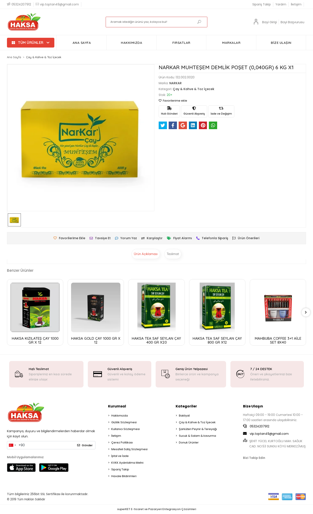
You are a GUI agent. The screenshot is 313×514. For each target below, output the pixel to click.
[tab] (146, 254)
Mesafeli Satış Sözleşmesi (129, 449)
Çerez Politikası (122, 442)
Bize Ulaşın (253, 406)
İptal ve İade (120, 456)
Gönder (85, 445)
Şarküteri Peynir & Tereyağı (198, 429)
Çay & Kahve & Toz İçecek (197, 422)
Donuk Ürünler (189, 442)
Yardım (280, 4)
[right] (306, 312)
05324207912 (256, 426)
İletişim (296, 4)
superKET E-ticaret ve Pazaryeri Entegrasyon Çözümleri (156, 509)
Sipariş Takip (261, 4)
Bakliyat (184, 416)
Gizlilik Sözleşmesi (124, 422)
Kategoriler (186, 406)
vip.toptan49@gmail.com (266, 434)
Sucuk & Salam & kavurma (197, 436)
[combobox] (12, 445)
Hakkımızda (119, 416)
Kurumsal (117, 406)
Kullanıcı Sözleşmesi (125, 429)
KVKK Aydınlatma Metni (127, 463)
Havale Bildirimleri (124, 476)
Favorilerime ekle (173, 101)
